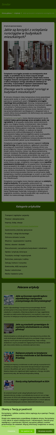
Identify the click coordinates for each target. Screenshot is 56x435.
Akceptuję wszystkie (45, 431)
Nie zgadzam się (26, 431)
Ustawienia (11, 431)
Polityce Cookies (8, 426)
